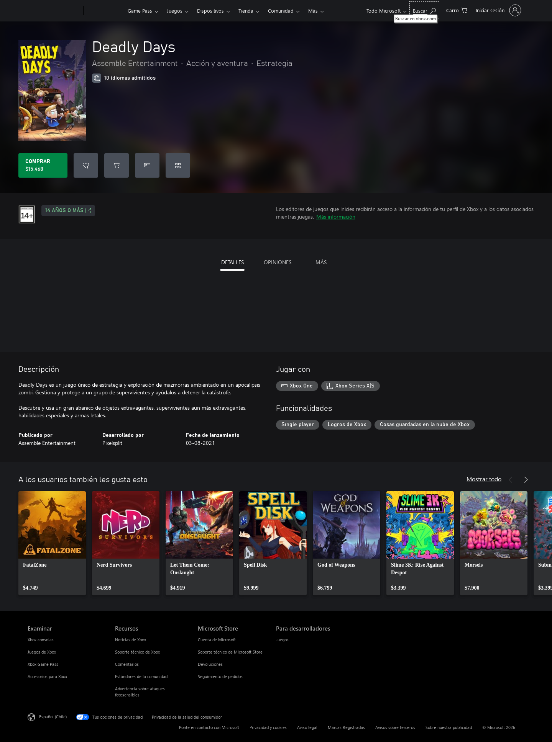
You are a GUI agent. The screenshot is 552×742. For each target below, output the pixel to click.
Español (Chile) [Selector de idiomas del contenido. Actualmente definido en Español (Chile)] (53, 716)
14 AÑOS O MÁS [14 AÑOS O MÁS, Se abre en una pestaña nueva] (68, 211)
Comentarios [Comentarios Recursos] (127, 664)
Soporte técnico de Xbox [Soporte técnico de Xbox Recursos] (137, 651)
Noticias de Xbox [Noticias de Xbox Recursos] (130, 639)
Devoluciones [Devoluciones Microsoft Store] (210, 664)
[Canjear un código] (178, 165)
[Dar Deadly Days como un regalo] (147, 165)
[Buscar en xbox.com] (424, 9)
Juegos (174, 10)
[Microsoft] (54, 10)
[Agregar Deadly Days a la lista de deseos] (86, 165)
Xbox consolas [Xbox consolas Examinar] (41, 639)
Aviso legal (307, 727)
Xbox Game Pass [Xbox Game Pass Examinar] (43, 664)
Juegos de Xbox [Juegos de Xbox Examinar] (42, 651)
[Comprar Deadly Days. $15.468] (42, 165)
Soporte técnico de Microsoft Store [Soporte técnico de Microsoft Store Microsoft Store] (230, 651)
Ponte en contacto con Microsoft (209, 727)
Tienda (245, 10)
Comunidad (281, 10)
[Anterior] (510, 479)
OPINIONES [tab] (277, 262)
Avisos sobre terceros (395, 727)
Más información (335, 216)
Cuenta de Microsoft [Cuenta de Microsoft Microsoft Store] (217, 639)
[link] (52, 543)
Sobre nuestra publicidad (449, 727)
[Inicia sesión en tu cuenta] (497, 10)
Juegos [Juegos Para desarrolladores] (282, 639)
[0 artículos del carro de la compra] (456, 10)
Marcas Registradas (346, 727)
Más (313, 10)
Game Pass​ (140, 10)
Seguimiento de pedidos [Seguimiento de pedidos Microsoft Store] (220, 676)
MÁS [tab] (321, 262)
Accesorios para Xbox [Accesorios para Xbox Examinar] (47, 676)
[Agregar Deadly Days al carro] (116, 165)
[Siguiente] (526, 479)
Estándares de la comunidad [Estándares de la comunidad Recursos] (141, 676)
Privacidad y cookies (268, 727)
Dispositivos (210, 10)
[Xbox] (104, 10)
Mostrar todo (484, 479)
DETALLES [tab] (232, 262)
